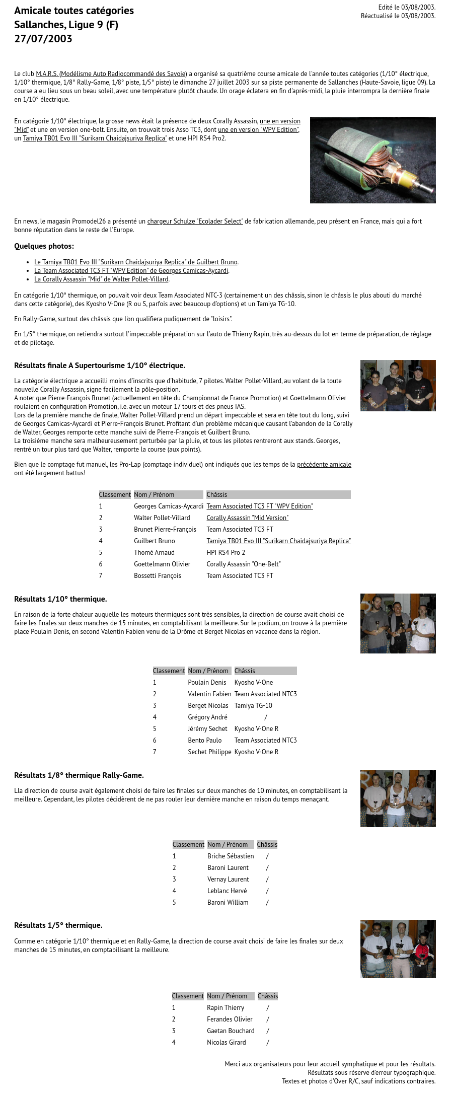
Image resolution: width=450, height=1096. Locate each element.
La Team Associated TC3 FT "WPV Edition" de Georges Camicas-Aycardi (131, 270)
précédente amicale (324, 464)
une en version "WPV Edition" (258, 129)
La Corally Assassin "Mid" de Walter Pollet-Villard (101, 279)
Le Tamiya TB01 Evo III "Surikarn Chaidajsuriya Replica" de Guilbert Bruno (135, 262)
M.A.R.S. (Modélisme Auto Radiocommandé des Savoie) (111, 73)
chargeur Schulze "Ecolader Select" (195, 221)
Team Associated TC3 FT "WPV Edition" (259, 506)
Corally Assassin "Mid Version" (247, 518)
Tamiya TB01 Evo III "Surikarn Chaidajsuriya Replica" (95, 138)
